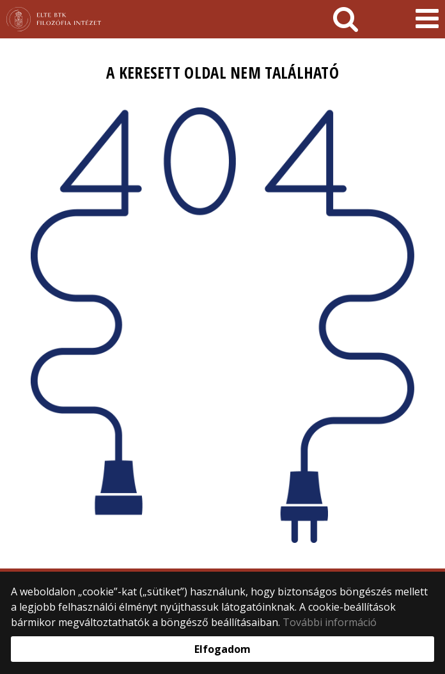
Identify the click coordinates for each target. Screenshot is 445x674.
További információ (330, 622)
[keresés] (345, 19)
